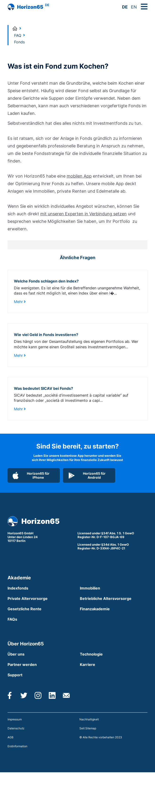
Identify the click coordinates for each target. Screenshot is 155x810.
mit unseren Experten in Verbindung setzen (83, 213)
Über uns (16, 654)
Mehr (20, 301)
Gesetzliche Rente (24, 608)
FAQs (12, 619)
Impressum (15, 719)
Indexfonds (18, 588)
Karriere (87, 664)
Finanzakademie (95, 608)
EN (134, 6)
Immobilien (90, 588)
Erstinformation (17, 746)
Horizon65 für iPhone (30, 475)
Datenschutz (16, 728)
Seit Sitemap (87, 728)
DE (125, 6)
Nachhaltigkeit (89, 719)
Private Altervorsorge (28, 598)
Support (15, 675)
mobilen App (79, 176)
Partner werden (22, 664)
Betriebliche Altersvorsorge (105, 598)
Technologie (91, 654)
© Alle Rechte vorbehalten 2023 (100, 737)
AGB (10, 737)
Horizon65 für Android (87, 475)
